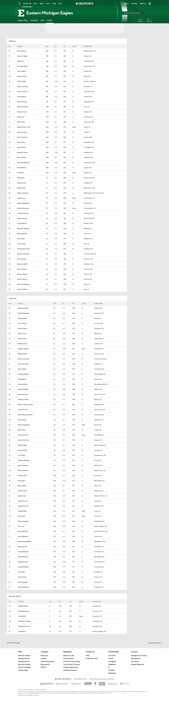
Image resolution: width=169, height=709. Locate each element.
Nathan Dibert (23, 606)
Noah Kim (20, 61)
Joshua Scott (22, 577)
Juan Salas (21, 572)
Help (88, 655)
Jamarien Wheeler (23, 163)
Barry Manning (23, 531)
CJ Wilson (20, 173)
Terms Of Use (68, 655)
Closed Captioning (70, 667)
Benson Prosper (22, 152)
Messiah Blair (22, 318)
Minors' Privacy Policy (71, 661)
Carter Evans (22, 339)
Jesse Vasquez (23, 582)
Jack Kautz (22, 631)
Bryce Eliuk (22, 430)
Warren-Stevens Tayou (25, 405)
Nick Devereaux (22, 107)
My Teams (135, 661)
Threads (111, 670)
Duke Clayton (22, 329)
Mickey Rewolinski (23, 249)
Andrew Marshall (23, 460)
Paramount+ (45, 664)
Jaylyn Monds (22, 547)
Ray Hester (21, 516)
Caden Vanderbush (23, 203)
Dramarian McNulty (24, 542)
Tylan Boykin (22, 486)
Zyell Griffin (21, 122)
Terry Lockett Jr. (22, 137)
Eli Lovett (21, 526)
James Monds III (23, 552)
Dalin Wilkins (21, 168)
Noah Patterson (23, 394)
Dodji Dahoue (22, 223)
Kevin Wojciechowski (25, 415)
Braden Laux (21, 188)
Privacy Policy (68, 658)
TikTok (110, 658)
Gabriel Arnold (22, 218)
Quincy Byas (22, 323)
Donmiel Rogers (23, 567)
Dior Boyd (21, 481)
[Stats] (42, 20)
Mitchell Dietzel (24, 626)
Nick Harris (21, 178)
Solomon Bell (22, 476)
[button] (133, 13)
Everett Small (21, 259)
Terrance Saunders (23, 254)
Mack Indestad (22, 234)
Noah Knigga (22, 445)
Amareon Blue (22, 76)
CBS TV (44, 667)
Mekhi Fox (20, 117)
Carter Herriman (23, 440)
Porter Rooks (21, 158)
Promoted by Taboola (155, 643)
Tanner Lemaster (22, 193)
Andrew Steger (22, 274)
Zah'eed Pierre (23, 562)
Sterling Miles (22, 384)
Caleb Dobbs (22, 511)
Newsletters (135, 658)
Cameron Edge (22, 56)
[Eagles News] (23, 20)
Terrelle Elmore (23, 435)
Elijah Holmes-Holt (23, 127)
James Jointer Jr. (22, 92)
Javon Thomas (22, 410)
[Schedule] (34, 20)
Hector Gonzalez (23, 359)
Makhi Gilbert (22, 354)
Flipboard (112, 673)
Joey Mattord (21, 97)
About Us (44, 655)
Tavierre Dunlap (22, 87)
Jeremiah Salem (22, 66)
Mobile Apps (23, 670)
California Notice (70, 670)
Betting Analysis (24, 664)
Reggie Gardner (23, 349)
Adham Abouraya (23, 208)
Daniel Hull (22, 616)
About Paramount (47, 661)
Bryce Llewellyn (23, 521)
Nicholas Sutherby (23, 284)
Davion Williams (23, 587)
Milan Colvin (22, 334)
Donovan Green (23, 364)
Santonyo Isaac (22, 132)
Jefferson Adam (23, 308)
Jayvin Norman (22, 102)
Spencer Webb (22, 289)
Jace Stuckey (21, 71)
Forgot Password (137, 664)
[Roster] (50, 20)
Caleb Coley (22, 496)
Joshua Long (21, 198)
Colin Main (21, 455)
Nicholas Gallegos (23, 229)
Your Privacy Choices (71, 664)
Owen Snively (22, 269)
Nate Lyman (21, 142)
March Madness (24, 667)
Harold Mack (21, 147)
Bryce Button (21, 51)
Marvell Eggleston (24, 425)
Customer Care (92, 658)
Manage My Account (139, 655)
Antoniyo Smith (23, 400)
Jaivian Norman (23, 557)
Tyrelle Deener (23, 501)
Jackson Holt (21, 183)
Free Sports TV (24, 661)
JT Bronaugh (21, 81)
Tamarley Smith (22, 264)
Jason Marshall (23, 536)
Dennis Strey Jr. (22, 279)
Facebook (112, 664)
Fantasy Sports (24, 658)
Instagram (112, 661)
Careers (44, 658)
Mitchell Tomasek (24, 621)
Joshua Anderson (23, 213)
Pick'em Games (24, 655)
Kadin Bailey (22, 420)
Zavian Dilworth (23, 506)
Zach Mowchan (23, 465)
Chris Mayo (21, 239)
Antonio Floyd (22, 112)
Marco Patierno (23, 471)
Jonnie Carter (22, 491)
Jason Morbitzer (23, 389)
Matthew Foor (22, 344)
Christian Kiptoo (23, 374)
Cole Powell (21, 244)
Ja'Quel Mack (22, 450)
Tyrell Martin (22, 379)
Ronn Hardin (22, 369)
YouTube (111, 655)
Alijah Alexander (23, 313)
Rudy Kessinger (23, 611)
